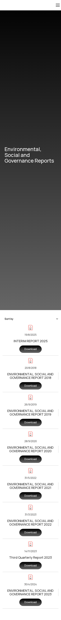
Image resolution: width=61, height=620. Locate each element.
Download (30, 349)
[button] (57, 5)
